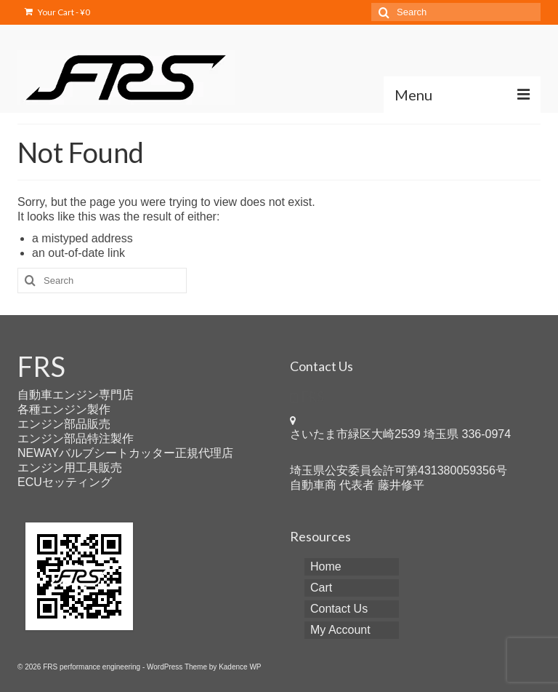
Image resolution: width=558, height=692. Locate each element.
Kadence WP (240, 667)
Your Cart (57, 12)
